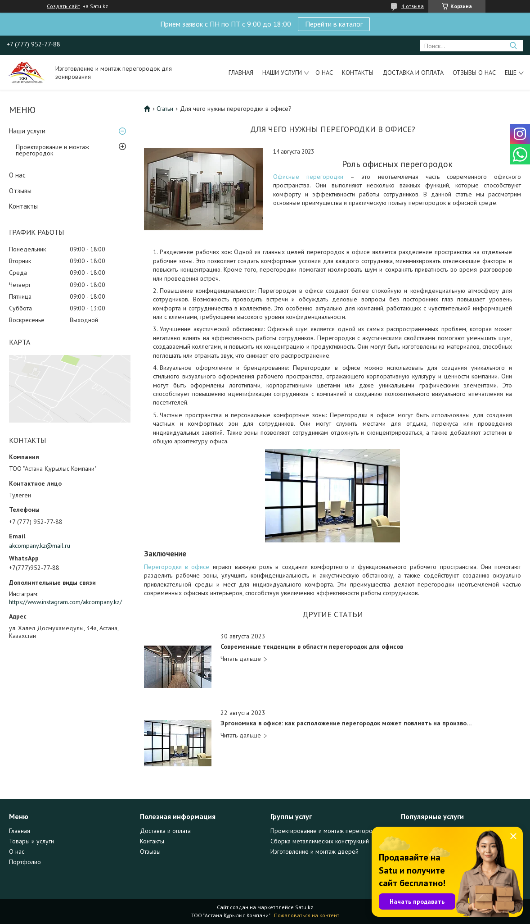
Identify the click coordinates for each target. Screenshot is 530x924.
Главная (241, 72)
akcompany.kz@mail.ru (39, 546)
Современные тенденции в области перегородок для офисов (311, 647)
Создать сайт (63, 6)
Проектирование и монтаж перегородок (52, 150)
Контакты (357, 72)
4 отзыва (412, 6)
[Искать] (513, 45)
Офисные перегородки (308, 177)
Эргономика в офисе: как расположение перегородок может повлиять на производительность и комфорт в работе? (348, 723)
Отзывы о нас (474, 72)
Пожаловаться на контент (306, 915)
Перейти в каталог (334, 23)
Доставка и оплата (413, 72)
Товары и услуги (31, 841)
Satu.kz (304, 907)
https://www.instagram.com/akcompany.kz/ (65, 602)
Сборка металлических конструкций (319, 841)
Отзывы (20, 191)
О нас (324, 72)
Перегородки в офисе (176, 567)
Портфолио (25, 862)
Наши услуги (282, 72)
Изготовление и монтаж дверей (314, 851)
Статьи (165, 108)
